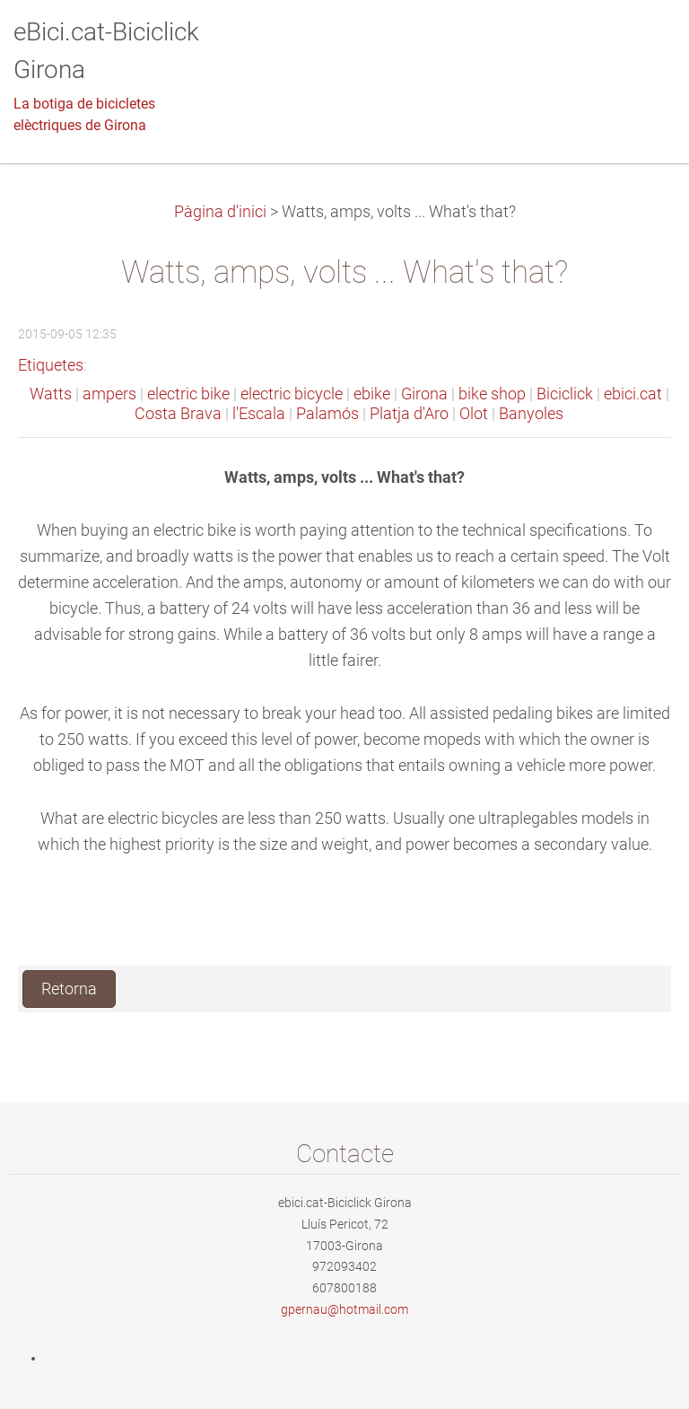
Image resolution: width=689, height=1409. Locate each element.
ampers (109, 394)
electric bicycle (291, 394)
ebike (371, 394)
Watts (51, 394)
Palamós (327, 414)
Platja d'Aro (409, 414)
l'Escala (258, 414)
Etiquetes (50, 365)
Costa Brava (178, 414)
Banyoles (531, 414)
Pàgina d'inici (220, 212)
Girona (424, 394)
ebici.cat (633, 394)
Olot (473, 414)
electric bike (188, 394)
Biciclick (564, 394)
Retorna (69, 989)
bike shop (492, 394)
